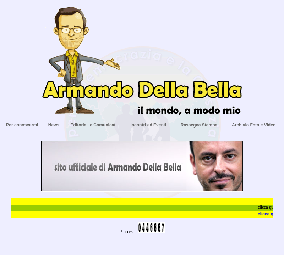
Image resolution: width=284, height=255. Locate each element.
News (53, 125)
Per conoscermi (22, 125)
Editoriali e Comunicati (94, 125)
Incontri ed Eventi (148, 125)
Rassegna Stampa (199, 125)
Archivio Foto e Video (253, 125)
